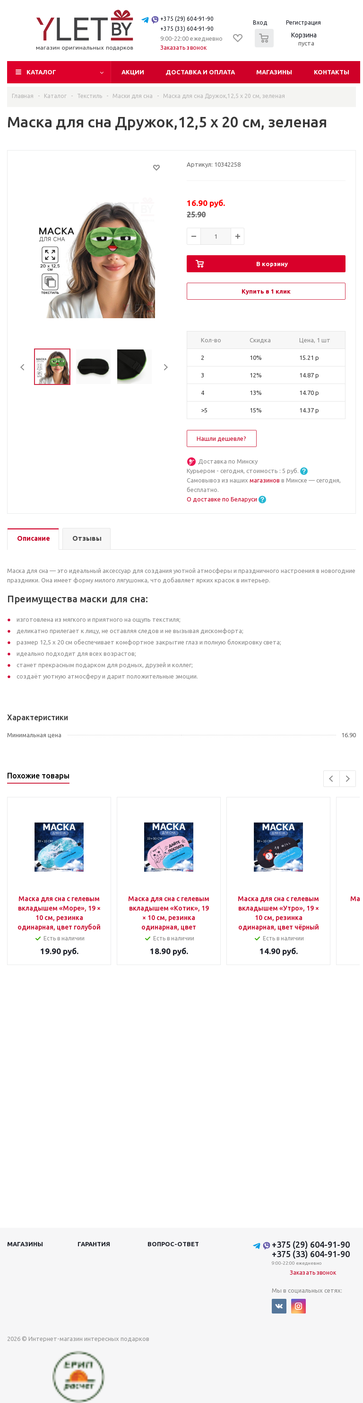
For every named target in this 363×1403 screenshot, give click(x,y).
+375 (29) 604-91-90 (187, 19)
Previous (23, 367)
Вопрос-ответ (173, 1244)
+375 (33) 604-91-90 (187, 29)
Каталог (41, 72)
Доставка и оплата (200, 72)
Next (166, 367)
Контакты (331, 72)
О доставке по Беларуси (222, 499)
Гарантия (94, 1244)
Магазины (274, 72)
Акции (132, 72)
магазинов (265, 480)
